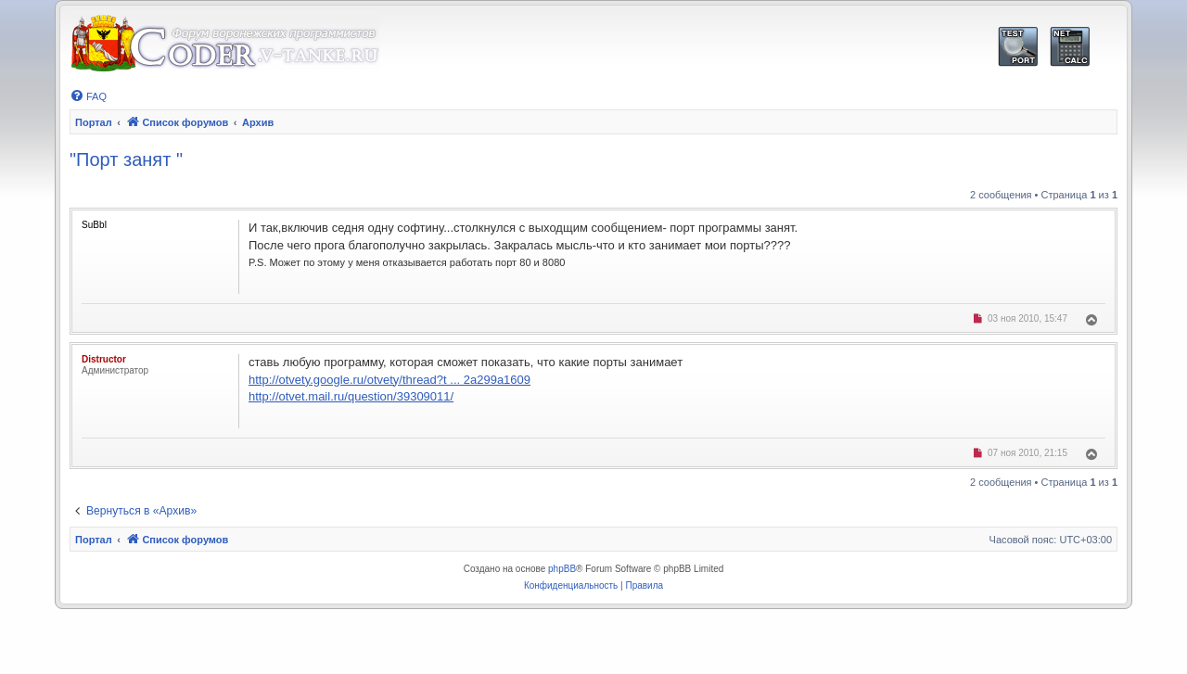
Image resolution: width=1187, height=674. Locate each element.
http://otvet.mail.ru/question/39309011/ (351, 396)
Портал (93, 122)
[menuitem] (88, 96)
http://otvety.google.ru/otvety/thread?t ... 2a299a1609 (389, 380)
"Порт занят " (126, 159)
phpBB (562, 569)
